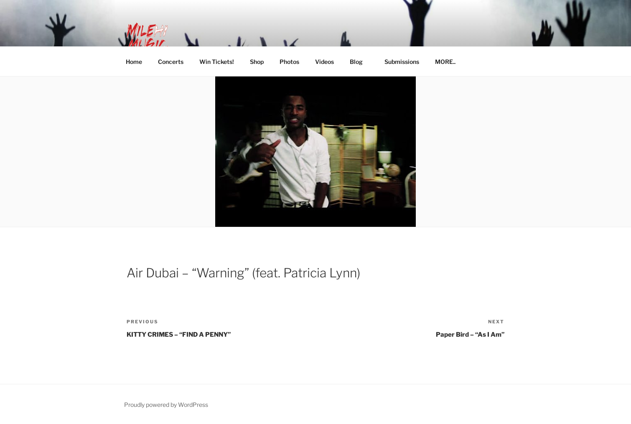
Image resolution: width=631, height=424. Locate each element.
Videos (324, 61)
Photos (289, 61)
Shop (257, 61)
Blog (360, 61)
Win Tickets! (216, 61)
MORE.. (449, 61)
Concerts (170, 61)
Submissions (401, 61)
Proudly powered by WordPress (166, 404)
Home (134, 61)
